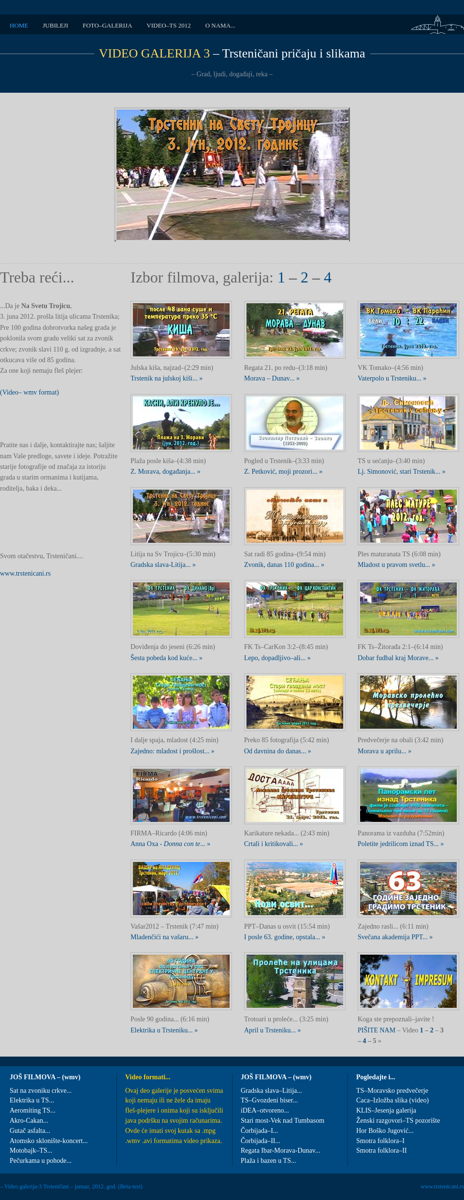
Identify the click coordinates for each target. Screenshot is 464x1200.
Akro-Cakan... (29, 1120)
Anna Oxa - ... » (170, 843)
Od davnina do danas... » (277, 751)
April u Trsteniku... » (272, 1030)
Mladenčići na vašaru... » (164, 937)
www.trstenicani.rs (25, 573)
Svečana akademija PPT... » (395, 937)
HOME (19, 25)
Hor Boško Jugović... (385, 1130)
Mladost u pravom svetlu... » (396, 564)
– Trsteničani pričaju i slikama (232, 53)
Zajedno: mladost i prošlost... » (172, 751)
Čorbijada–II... (260, 1140)
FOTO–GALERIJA (107, 25)
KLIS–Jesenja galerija (386, 1110)
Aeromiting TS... (33, 1110)
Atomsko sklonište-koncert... (49, 1140)
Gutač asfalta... (30, 1130)
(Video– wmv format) (29, 392)
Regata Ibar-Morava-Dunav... (280, 1150)
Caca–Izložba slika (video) (392, 1100)
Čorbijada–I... (259, 1130)
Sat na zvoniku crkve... (41, 1090)
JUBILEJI (55, 25)
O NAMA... (220, 25)
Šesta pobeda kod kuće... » (166, 658)
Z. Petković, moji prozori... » (283, 471)
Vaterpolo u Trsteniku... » (392, 378)
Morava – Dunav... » (272, 378)
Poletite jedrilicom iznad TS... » (401, 843)
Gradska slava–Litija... (271, 1090)
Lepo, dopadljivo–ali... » (277, 658)
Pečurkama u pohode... (41, 1160)
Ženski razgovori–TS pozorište (398, 1120)
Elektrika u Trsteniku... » (164, 1030)
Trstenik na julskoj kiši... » (166, 378)
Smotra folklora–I (380, 1140)
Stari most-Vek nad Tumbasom (282, 1120)
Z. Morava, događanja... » (165, 471)
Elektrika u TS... (32, 1100)
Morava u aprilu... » (384, 751)
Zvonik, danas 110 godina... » (284, 564)
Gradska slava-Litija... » (163, 564)
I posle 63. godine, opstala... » (284, 937)
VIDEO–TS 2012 (168, 25)
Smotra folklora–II (381, 1150)
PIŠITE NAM (377, 1030)
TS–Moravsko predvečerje (392, 1090)
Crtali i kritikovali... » (273, 843)
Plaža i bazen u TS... (268, 1160)
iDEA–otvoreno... (265, 1110)
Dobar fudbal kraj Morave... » (398, 658)
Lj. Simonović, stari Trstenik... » (402, 471)
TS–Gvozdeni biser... (269, 1100)
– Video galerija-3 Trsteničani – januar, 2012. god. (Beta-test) (71, 1186)
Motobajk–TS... (31, 1150)
